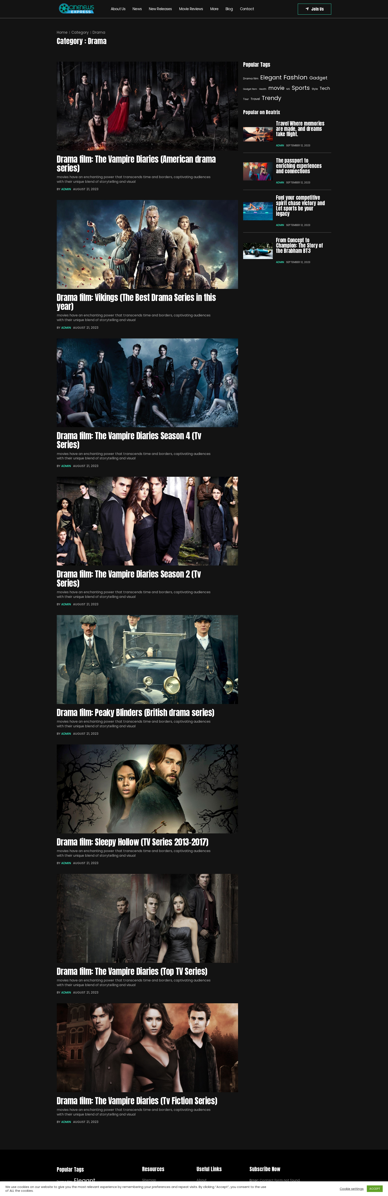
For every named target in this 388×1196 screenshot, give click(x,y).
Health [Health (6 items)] (262, 89)
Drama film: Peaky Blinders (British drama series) (136, 715)
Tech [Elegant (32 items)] (325, 88)
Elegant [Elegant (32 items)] (271, 77)
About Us (118, 8)
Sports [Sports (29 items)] (301, 88)
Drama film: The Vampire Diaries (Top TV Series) (133, 974)
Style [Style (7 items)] (315, 89)
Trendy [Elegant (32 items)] (271, 98)
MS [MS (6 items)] (288, 89)
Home (62, 32)
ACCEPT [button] (374, 1189)
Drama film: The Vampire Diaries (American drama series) (137, 164)
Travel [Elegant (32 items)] (255, 99)
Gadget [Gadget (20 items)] (318, 78)
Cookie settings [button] (352, 1189)
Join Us (317, 9)
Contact (247, 8)
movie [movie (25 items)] (276, 88)
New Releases (160, 8)
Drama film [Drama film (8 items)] (250, 78)
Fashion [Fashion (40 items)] (296, 77)
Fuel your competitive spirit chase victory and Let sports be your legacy (300, 205)
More (214, 8)
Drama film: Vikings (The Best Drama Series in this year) (137, 303)
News (137, 8)
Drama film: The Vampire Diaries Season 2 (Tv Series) (129, 580)
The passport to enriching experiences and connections (299, 166)
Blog (229, 8)
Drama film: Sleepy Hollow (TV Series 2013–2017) (134, 844)
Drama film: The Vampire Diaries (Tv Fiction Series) (138, 1104)
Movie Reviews (191, 8)
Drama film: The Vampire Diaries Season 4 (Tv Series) (129, 441)
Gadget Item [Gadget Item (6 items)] (250, 89)
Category (80, 32)
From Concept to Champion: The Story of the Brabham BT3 (299, 245)
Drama (99, 32)
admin (66, 190)
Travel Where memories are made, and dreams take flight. (300, 129)
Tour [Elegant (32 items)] (246, 99)
